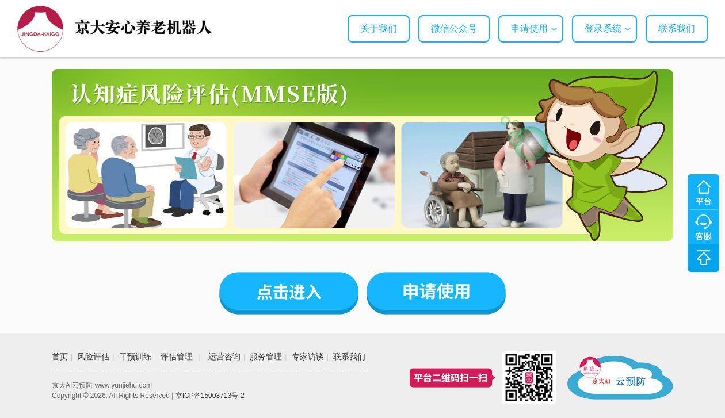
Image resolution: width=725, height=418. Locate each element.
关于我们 (378, 28)
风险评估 (93, 356)
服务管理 (266, 356)
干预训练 (135, 356)
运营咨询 (224, 356)
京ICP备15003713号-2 (210, 396)
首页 (60, 356)
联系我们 (676, 28)
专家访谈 (308, 356)
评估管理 (177, 356)
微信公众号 (454, 28)
